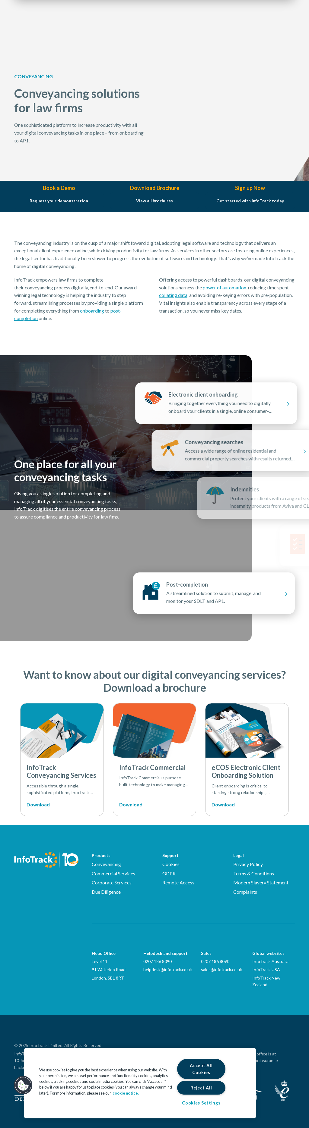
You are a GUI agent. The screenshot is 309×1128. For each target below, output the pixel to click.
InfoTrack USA (266, 969)
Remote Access (178, 882)
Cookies (171, 864)
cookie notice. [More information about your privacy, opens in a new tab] (126, 1093)
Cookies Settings (201, 1102)
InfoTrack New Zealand (266, 981)
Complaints (245, 892)
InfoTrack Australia (270, 961)
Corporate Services (112, 882)
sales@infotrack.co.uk (221, 969)
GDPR (169, 873)
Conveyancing (106, 864)
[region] (140, 1083)
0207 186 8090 (157, 961)
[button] (23, 1085)
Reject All (201, 1087)
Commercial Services (113, 873)
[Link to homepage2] (50, 22)
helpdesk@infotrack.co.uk (167, 969)
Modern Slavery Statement (260, 882)
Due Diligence (106, 892)
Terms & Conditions (253, 873)
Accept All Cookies (201, 1069)
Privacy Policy (248, 864)
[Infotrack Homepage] (46, 860)
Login (254, 23)
